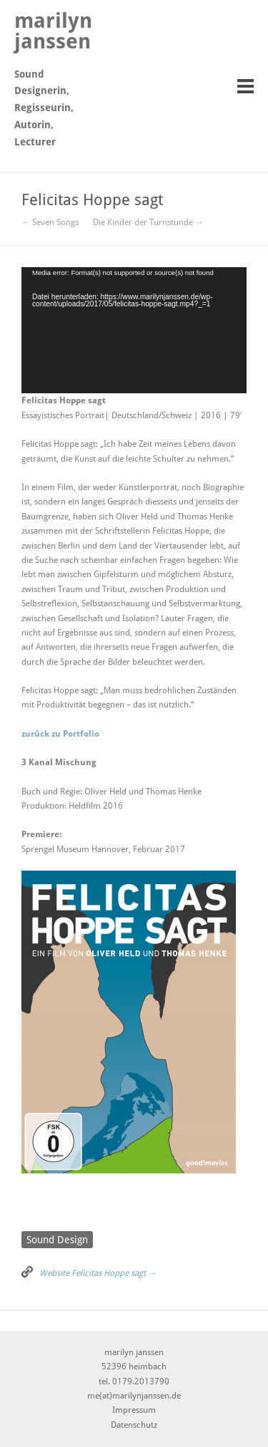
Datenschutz (134, 1425)
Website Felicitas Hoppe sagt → (98, 1273)
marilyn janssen (53, 31)
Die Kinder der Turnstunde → (148, 222)
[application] (134, 330)
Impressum (134, 1410)
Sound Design (57, 1239)
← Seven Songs (50, 222)
